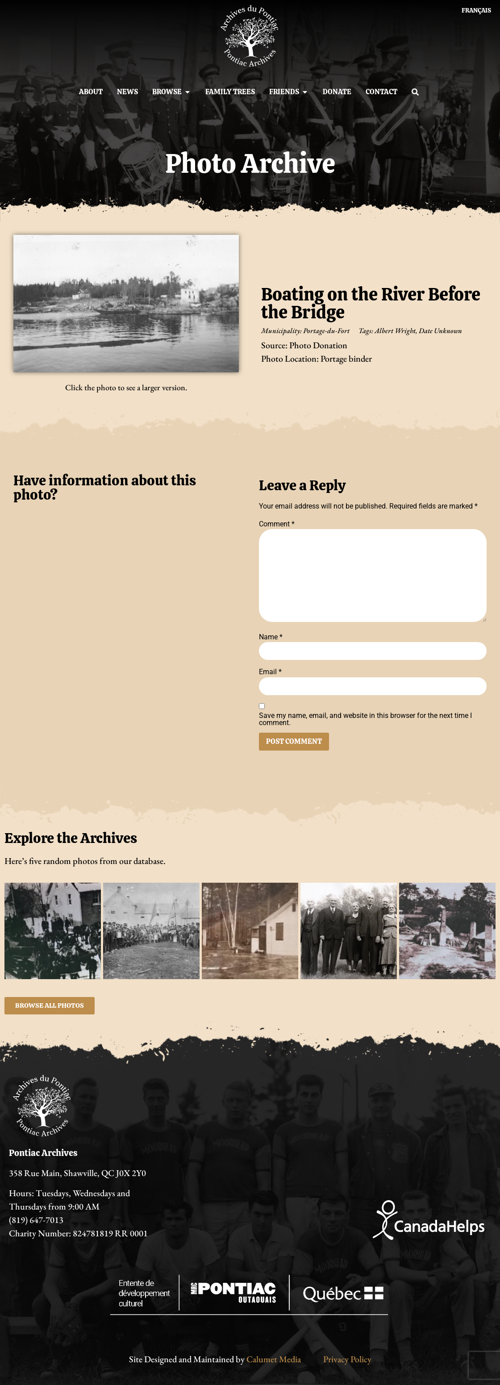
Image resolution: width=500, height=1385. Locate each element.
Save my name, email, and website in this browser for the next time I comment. (365, 719)
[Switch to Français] (476, 10)
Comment (277, 524)
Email (270, 672)
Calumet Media (273, 1359)
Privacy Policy (347, 1359)
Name (271, 637)
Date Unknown (440, 330)
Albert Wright (395, 330)
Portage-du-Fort (326, 330)
